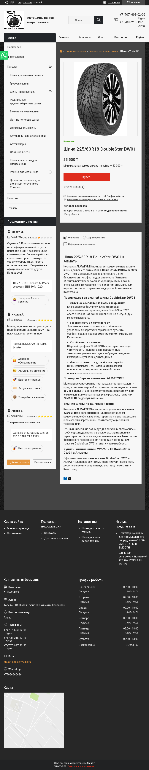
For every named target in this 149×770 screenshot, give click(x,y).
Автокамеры (18, 144)
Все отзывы (41, 462)
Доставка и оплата (56, 538)
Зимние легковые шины (103, 51)
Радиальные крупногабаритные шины (25, 101)
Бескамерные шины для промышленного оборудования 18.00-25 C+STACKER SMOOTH (132, 540)
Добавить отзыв (19, 462)
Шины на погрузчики (22, 91)
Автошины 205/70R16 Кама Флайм (30, 345)
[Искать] (98, 20)
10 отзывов (114, 2)
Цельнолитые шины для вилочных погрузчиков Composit (25, 184)
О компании (14, 533)
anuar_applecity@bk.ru (17, 661)
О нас (101, 37)
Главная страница (18, 528)
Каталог (83, 37)
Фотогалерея (15, 56)
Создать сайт (25, 2)
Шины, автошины (75, 51)
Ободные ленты (20, 152)
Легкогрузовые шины (23, 127)
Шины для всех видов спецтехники (23, 162)
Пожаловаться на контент (81, 766)
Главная (64, 37)
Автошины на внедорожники (28, 135)
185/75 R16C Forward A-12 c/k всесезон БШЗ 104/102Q (31, 285)
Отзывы (12, 208)
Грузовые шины (19, 83)
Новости (12, 198)
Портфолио (14, 47)
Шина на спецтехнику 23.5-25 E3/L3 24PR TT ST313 (31, 434)
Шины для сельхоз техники (26, 75)
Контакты (120, 37)
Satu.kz (91, 763)
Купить (87, 177)
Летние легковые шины (24, 119)
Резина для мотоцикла (24, 171)
